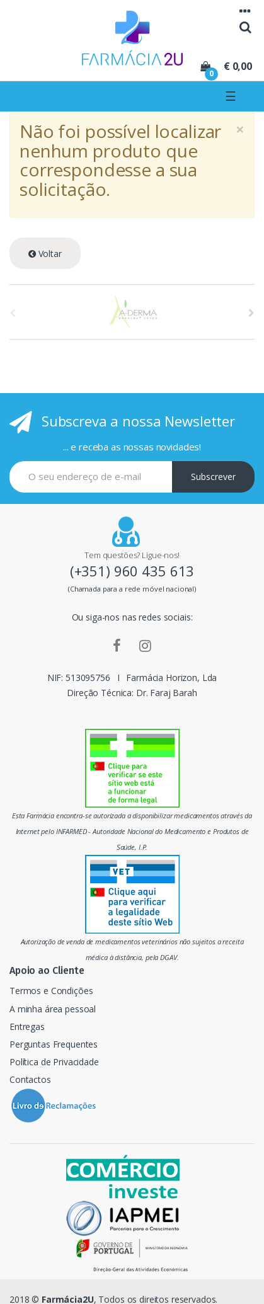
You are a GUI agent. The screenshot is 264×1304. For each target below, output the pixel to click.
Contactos (30, 1079)
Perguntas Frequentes (53, 1044)
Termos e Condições (51, 991)
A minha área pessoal (52, 1009)
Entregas (27, 1026)
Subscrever (213, 477)
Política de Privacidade (54, 1062)
